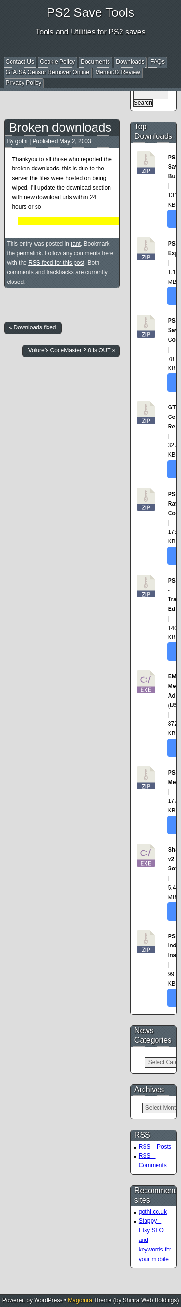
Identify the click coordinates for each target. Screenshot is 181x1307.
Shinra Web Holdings (150, 1300)
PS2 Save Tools (90, 12)
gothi (21, 141)
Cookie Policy (57, 61)
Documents (95, 61)
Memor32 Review (117, 72)
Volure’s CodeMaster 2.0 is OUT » (72, 350)
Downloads (130, 61)
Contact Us (20, 61)
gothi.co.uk (153, 1211)
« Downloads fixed (32, 327)
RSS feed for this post (56, 262)
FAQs (157, 61)
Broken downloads (60, 127)
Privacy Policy (24, 82)
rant (76, 243)
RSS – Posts (155, 1146)
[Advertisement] (92, 97)
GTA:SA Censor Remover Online (48, 72)
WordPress (48, 1300)
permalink (28, 253)
